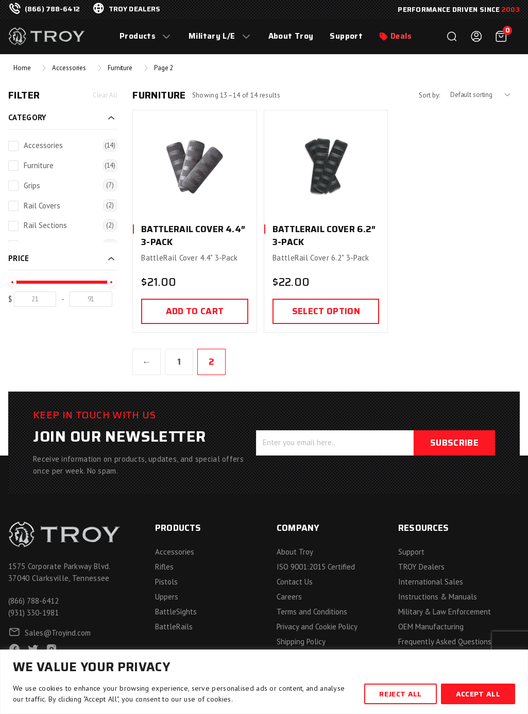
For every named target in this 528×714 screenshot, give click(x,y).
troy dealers (135, 9)
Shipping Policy (301, 641)
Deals (401, 36)
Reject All (400, 694)
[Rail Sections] (13, 226)
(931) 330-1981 (33, 613)
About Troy (291, 36)
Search (452, 36)
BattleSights (176, 611)
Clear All (105, 95)
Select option (326, 311)
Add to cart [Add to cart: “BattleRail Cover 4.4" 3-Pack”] (195, 311)
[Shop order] (485, 95)
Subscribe (454, 442)
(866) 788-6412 (52, 9)
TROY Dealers (421, 567)
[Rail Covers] (13, 206)
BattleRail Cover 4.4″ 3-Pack (193, 236)
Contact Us (295, 582)
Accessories (69, 67)
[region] (264, 682)
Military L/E (212, 36)
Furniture (120, 67)
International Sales (430, 582)
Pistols (166, 582)
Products (138, 36)
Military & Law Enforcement (444, 611)
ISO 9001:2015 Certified (316, 567)
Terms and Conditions (312, 611)
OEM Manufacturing (431, 626)
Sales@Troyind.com (58, 633)
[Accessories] (13, 146)
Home (21, 67)
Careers (289, 597)
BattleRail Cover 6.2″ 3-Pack (324, 236)
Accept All (478, 694)
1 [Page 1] (179, 361)
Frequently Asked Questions (444, 641)
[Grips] (13, 186)
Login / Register (476, 36)
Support (346, 36)
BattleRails (174, 626)
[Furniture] (13, 165)
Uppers (166, 597)
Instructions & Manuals (437, 597)
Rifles (164, 567)
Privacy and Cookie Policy (317, 626)
